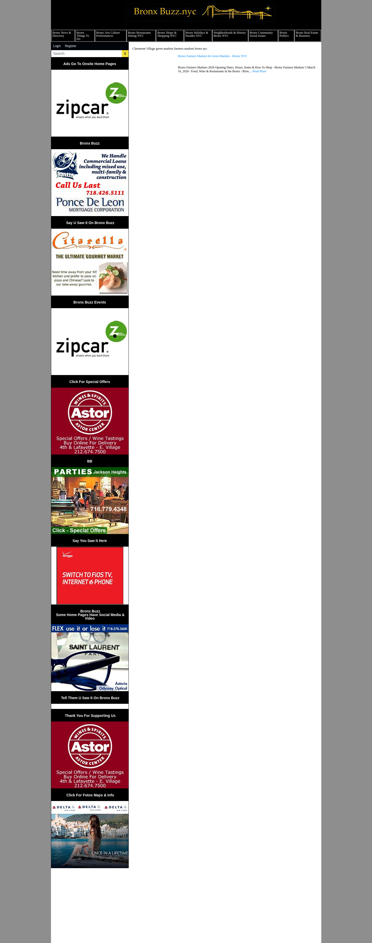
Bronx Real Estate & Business (307, 34)
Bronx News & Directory (62, 34)
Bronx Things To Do (82, 36)
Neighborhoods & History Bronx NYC (230, 34)
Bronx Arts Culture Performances (108, 34)
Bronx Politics (284, 34)
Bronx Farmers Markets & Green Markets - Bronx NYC (212, 56)
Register (70, 46)
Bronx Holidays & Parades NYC (196, 34)
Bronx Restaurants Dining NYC (139, 34)
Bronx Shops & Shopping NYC (167, 34)
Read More (259, 71)
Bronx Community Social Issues (261, 34)
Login (57, 46)
